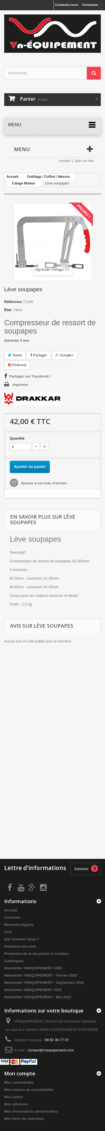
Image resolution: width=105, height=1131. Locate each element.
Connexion (90, 4)
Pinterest (17, 365)
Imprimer (20, 385)
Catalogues (14, 961)
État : (8, 310)
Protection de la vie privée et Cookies (36, 954)
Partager (38, 355)
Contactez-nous (66, 4)
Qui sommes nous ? (21, 939)
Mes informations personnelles (31, 1111)
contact (65, 161)
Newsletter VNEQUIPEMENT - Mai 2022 (37, 997)
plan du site (84, 161)
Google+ (64, 355)
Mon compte (19, 1073)
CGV (8, 932)
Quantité (17, 438)
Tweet (15, 355)
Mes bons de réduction (24, 1119)
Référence (13, 302)
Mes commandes (19, 1082)
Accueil (10, 910)
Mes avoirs (13, 1097)
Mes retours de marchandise (28, 1090)
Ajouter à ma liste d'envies (43, 483)
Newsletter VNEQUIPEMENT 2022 (33, 990)
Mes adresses (16, 1104)
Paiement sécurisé (20, 946)
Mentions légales (19, 925)
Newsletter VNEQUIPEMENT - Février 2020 (40, 975)
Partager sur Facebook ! (30, 376)
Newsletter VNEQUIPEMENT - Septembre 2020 (44, 982)
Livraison (12, 917)
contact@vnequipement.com (51, 1050)
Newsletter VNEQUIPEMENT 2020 (33, 968)
